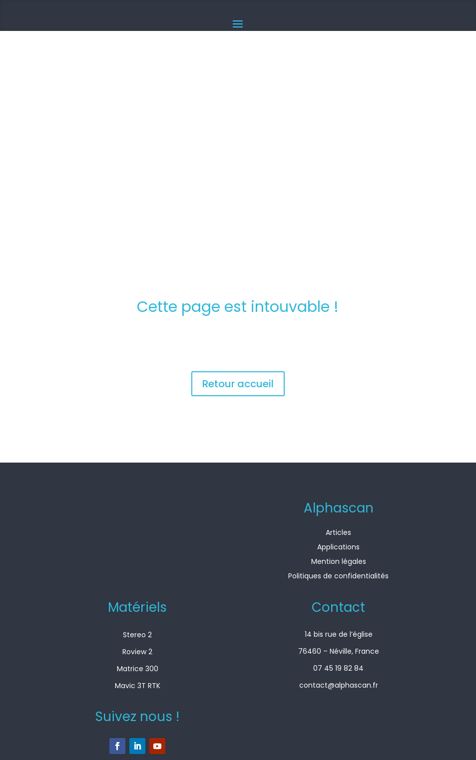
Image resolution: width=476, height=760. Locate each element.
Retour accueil (238, 384)
